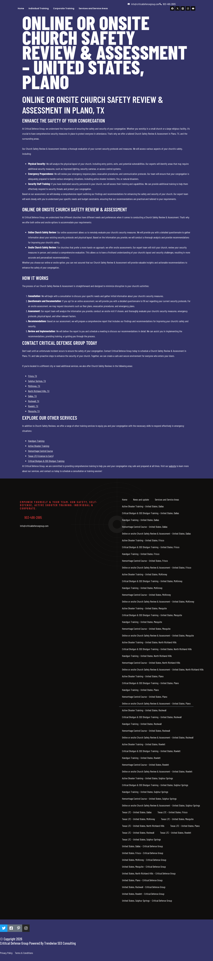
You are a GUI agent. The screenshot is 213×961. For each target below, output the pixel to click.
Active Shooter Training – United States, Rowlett (143, 744)
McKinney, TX (34, 386)
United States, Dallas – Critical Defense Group (142, 846)
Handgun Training (36, 440)
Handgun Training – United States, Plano (140, 689)
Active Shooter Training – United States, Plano (142, 676)
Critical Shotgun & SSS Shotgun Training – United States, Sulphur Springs (155, 785)
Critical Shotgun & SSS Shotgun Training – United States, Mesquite (152, 615)
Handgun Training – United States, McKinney (142, 587)
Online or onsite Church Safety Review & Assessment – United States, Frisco (156, 567)
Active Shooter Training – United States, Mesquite (144, 608)
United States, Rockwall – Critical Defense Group (143, 887)
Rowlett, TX (33, 406)
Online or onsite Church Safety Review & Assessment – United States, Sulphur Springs (161, 805)
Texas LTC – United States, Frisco (172, 812)
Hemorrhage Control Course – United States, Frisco (145, 560)
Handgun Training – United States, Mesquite (142, 621)
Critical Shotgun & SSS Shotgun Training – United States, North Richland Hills (157, 649)
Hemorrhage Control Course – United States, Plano (144, 696)
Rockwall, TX (33, 401)
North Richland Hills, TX (38, 391)
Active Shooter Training (38, 445)
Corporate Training (63, 8)
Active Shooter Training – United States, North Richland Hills (149, 642)
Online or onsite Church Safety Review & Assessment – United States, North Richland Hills (163, 669)
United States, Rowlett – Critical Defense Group (143, 893)
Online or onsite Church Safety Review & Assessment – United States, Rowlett (157, 771)
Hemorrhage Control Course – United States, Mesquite (146, 628)
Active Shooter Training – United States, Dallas (143, 506)
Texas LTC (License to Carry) (40, 456)
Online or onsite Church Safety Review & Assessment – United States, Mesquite (158, 635)
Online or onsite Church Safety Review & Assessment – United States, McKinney (158, 601)
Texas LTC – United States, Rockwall (138, 832)
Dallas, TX (32, 396)
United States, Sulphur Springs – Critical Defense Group (147, 900)
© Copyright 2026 (11, 939)
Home (21, 8)
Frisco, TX (32, 376)
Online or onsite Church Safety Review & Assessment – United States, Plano (156, 703)
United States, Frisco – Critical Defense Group (142, 853)
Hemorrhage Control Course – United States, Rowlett (145, 764)
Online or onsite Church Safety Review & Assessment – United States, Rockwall (157, 737)
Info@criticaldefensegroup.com (34, 525)
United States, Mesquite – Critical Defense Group (144, 866)
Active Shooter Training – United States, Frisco (143, 540)
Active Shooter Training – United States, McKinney (144, 574)
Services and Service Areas (93, 8)
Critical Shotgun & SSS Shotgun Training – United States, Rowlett (151, 751)
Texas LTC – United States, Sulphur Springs (141, 839)
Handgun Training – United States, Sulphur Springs (145, 791)
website (172, 466)
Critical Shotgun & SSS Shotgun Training (46, 461)
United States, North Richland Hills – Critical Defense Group (149, 873)
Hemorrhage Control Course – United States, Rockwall (146, 730)
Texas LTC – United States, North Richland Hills (143, 825)
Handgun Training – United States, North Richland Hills (147, 655)
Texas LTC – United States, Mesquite (177, 819)
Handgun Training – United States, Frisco (140, 553)
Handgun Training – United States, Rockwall (142, 723)
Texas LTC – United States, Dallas (137, 812)
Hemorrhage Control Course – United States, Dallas (144, 526)
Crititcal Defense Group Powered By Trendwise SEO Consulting (38, 943)
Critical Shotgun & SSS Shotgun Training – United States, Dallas (150, 513)
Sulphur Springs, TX (37, 381)
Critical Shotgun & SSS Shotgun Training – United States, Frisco (150, 547)
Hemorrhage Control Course (40, 450)
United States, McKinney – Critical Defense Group (144, 859)
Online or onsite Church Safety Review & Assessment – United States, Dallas (156, 533)
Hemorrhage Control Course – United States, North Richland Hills (151, 662)
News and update (141, 499)
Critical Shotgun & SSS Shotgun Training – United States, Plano (150, 683)
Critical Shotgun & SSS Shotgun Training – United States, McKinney (152, 581)
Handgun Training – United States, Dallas (140, 520)
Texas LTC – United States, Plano (185, 825)
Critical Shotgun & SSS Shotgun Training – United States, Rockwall (151, 717)
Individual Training (39, 8)
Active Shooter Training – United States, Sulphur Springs (147, 778)
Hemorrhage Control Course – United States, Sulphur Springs (149, 798)
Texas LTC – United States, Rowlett (175, 832)
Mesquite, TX (34, 411)
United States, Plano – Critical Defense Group (142, 880)
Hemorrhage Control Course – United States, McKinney (146, 594)
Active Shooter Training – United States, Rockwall (144, 710)
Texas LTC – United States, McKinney (138, 819)
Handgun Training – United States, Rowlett (141, 757)
